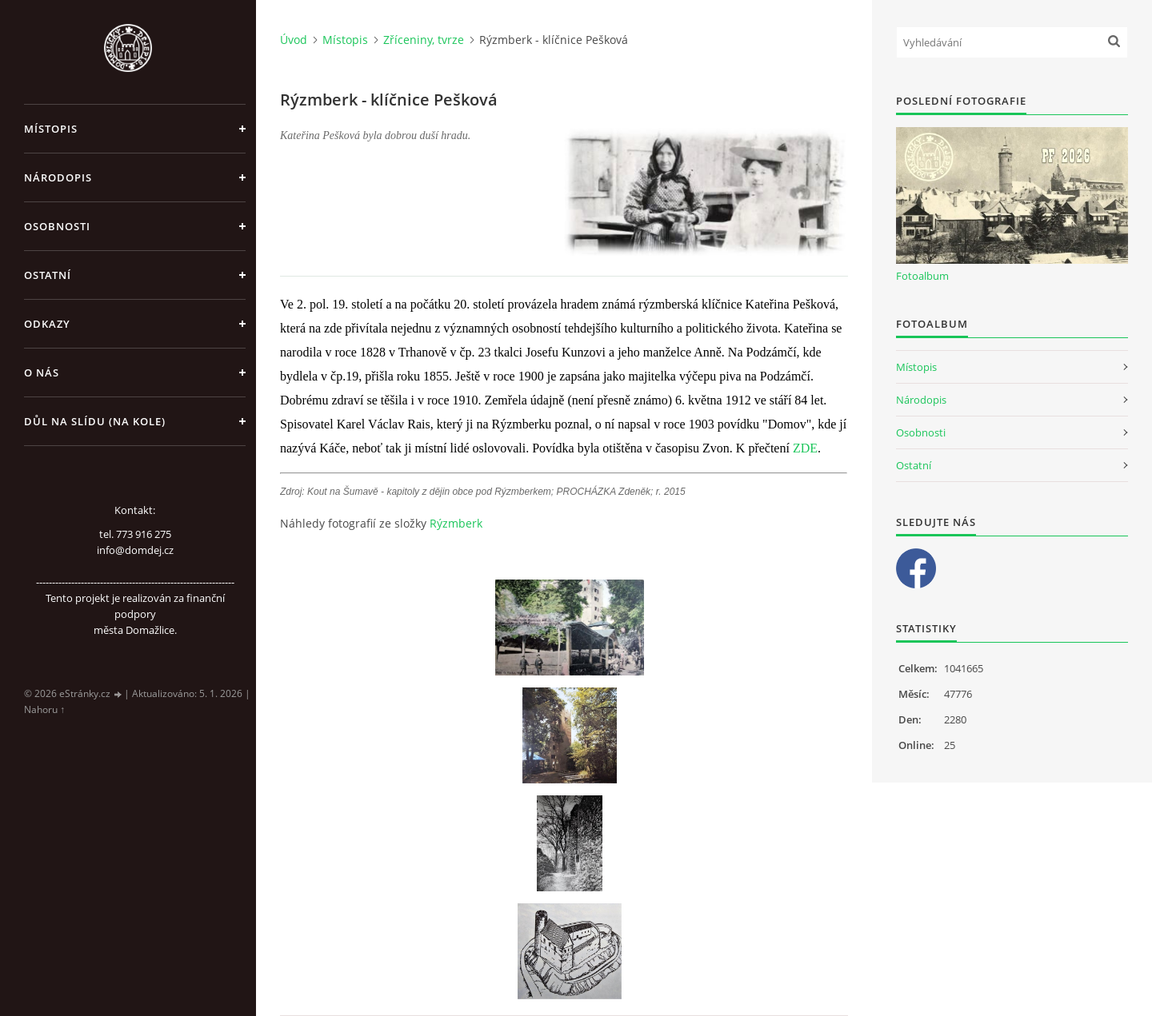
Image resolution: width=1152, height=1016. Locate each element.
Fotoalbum (922, 276)
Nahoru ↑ (44, 709)
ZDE (805, 448)
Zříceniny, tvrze (423, 39)
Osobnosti (57, 226)
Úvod (293, 39)
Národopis (58, 177)
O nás (41, 372)
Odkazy (47, 324)
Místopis (51, 129)
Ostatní (47, 275)
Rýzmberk (456, 523)
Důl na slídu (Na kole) (95, 421)
